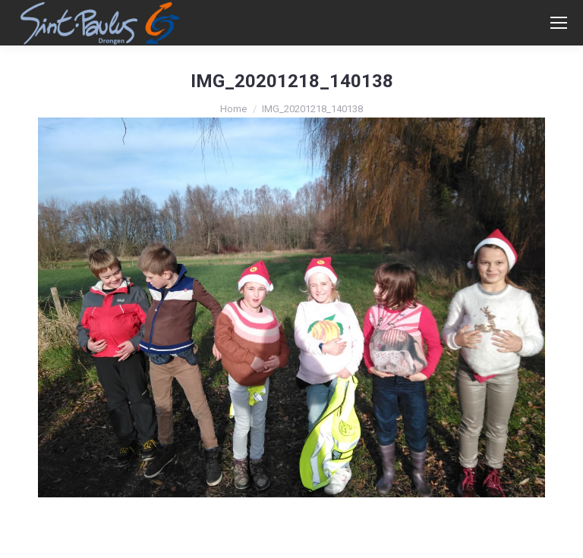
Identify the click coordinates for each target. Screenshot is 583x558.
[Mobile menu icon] (559, 23)
